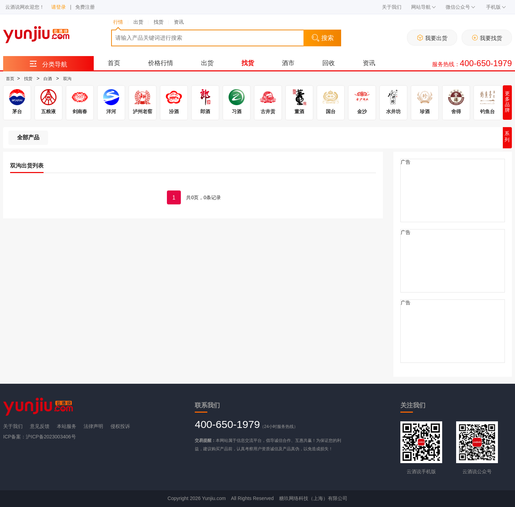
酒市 (288, 63)
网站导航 (423, 7)
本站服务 (66, 426)
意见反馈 (39, 426)
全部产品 (28, 137)
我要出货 (432, 37)
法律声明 (93, 426)
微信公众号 (460, 7)
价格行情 (160, 63)
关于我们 (391, 7)
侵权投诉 (120, 426)
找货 (247, 63)
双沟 (67, 78)
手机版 (496, 7)
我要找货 (487, 37)
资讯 (369, 63)
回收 (328, 63)
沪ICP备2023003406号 (51, 436)
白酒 (48, 78)
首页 (114, 63)
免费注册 (85, 7)
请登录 (58, 7)
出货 (207, 63)
